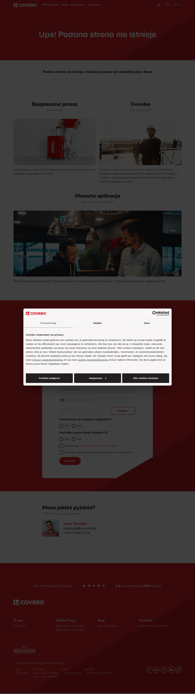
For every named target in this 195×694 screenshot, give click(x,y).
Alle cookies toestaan (49, 378)
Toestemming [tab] (48, 323)
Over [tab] (147, 323)
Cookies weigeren (144, 378)
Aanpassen (97, 378)
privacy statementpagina (47, 359)
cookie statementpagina (93, 359)
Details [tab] (97, 323)
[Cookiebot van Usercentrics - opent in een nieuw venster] (154, 313)
